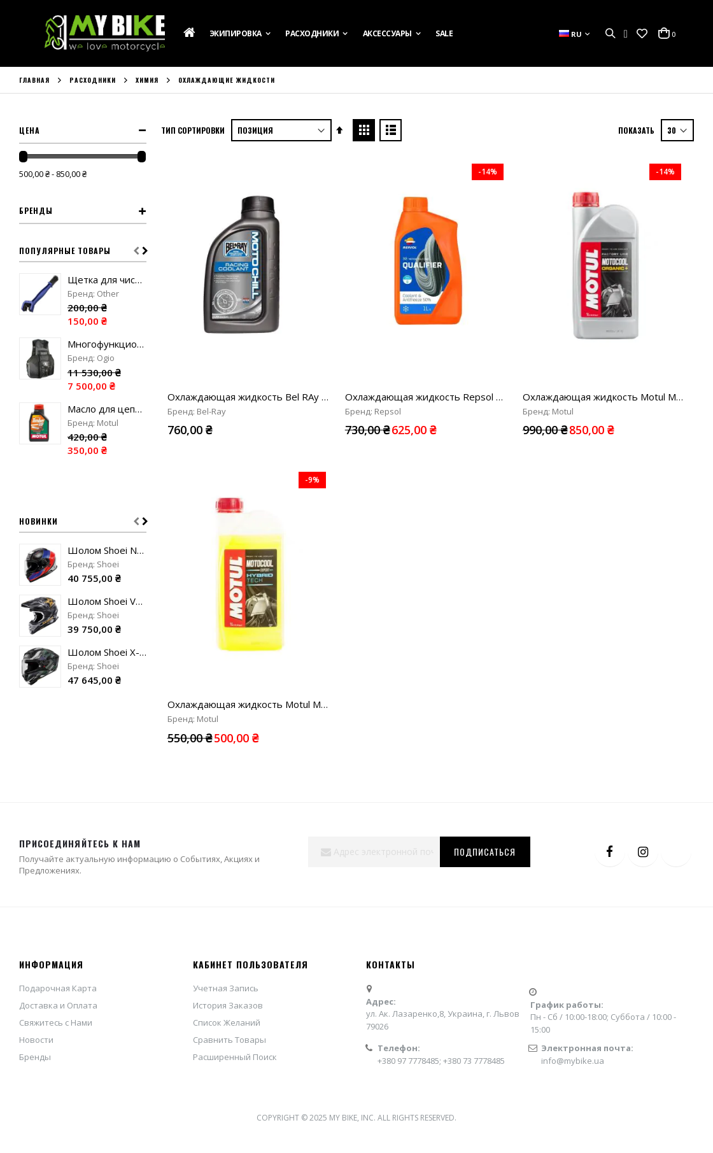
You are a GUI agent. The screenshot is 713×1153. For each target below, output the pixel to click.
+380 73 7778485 (474, 1031)
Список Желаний (226, 994)
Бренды (35, 1028)
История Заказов (228, 976)
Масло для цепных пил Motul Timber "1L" (106, 408)
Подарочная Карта (58, 959)
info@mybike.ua (572, 1031)
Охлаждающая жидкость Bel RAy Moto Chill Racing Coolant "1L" (309, 396)
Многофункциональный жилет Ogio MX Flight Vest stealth (106, 343)
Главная (34, 80)
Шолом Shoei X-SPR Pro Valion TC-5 (106, 652)
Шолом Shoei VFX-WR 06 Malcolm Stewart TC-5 (106, 601)
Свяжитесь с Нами (55, 994)
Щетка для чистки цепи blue (106, 279)
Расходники (92, 80)
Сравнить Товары (229, 1011)
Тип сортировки (193, 130)
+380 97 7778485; (410, 1031)
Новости (36, 1011)
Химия (147, 80)
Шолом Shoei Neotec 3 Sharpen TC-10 (106, 550)
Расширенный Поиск (235, 1028)
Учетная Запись (225, 959)
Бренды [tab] (36, 210)
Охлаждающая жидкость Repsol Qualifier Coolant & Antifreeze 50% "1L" (507, 396)
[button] (642, 33)
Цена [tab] (29, 130)
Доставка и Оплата (58, 976)
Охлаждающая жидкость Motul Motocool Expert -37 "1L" (296, 516)
